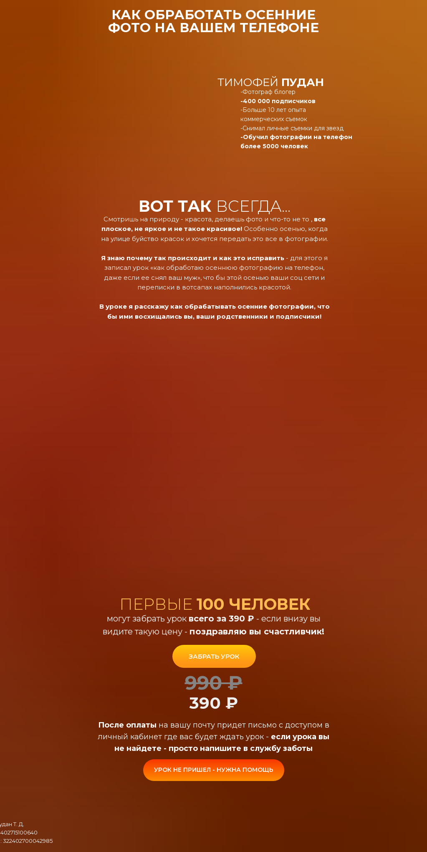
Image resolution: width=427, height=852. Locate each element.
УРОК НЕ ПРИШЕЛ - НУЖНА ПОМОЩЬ (213, 769)
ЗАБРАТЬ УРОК (214, 656)
